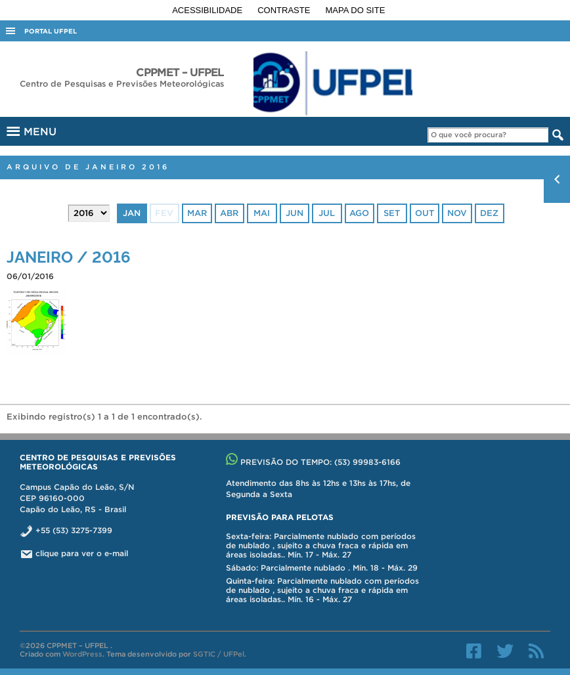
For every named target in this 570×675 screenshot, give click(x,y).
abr (229, 213)
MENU (30, 129)
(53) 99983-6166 (367, 462)
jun (294, 213)
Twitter (505, 651)
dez (489, 213)
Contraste (285, 10)
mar (197, 213)
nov (457, 213)
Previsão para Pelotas (280, 517)
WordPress (82, 654)
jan (132, 213)
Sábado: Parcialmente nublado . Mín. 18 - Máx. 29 (322, 567)
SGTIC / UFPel (218, 654)
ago (359, 213)
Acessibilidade (208, 10)
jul (326, 213)
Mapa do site (355, 10)
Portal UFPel (50, 31)
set (392, 213)
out (424, 213)
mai (261, 213)
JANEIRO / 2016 (69, 256)
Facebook (473, 651)
